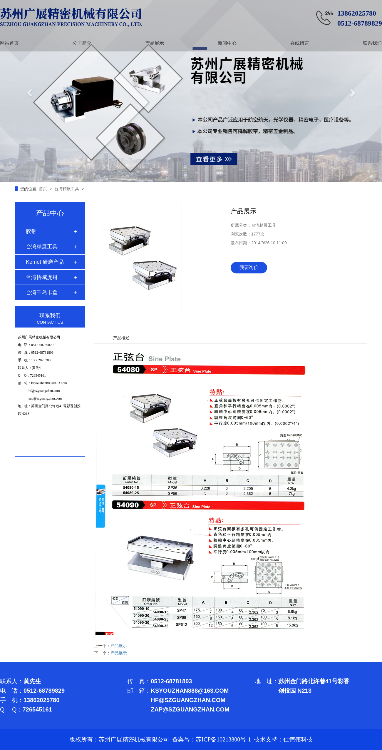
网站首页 (9, 43)
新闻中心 (227, 43)
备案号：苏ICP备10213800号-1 (211, 739)
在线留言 (299, 43)
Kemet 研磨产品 (45, 262)
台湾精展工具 (67, 188)
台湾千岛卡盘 (42, 292)
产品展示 (154, 43)
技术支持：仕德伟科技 (283, 739)
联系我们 (372, 43)
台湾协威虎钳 (42, 277)
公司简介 (82, 43)
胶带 (31, 231)
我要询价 (248, 267)
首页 (43, 188)
